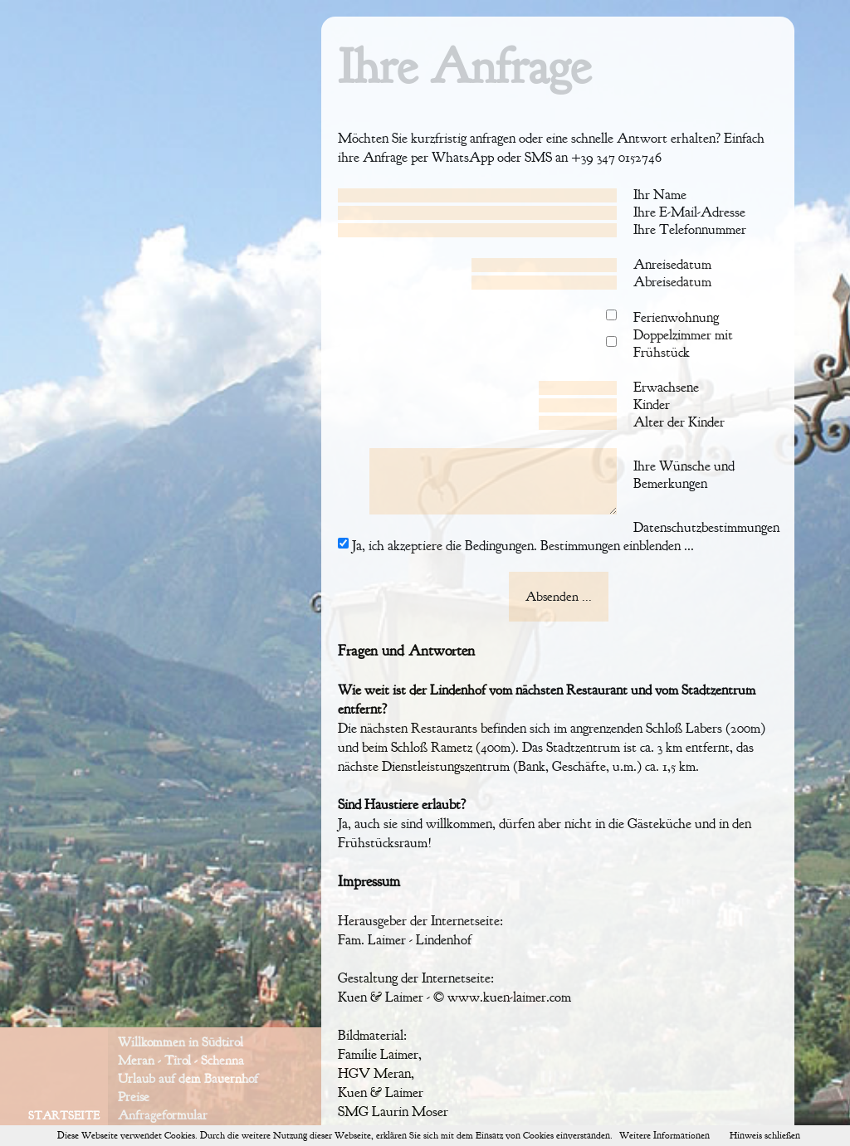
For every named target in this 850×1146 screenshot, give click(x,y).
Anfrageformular (163, 1115)
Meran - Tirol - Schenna (181, 1060)
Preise (133, 1097)
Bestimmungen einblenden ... (615, 545)
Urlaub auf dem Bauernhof (188, 1078)
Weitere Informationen (664, 1135)
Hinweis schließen (765, 1135)
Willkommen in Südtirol (180, 1042)
